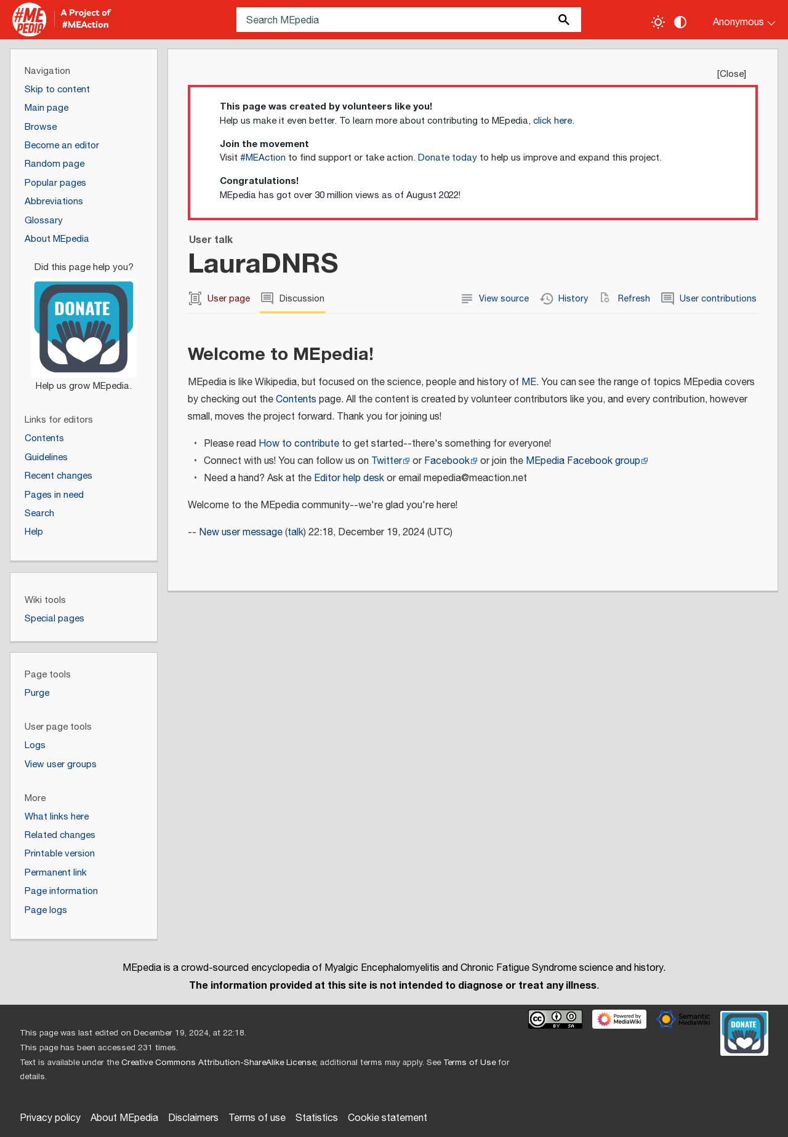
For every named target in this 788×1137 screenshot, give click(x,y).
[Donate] (84, 321)
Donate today (447, 158)
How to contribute (299, 444)
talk (295, 532)
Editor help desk (349, 478)
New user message (241, 532)
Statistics (317, 1118)
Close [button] (732, 74)
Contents (296, 399)
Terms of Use (469, 1062)
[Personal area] (736, 19)
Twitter (386, 461)
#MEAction (263, 158)
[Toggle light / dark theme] (658, 22)
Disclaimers (193, 1118)
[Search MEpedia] (408, 19)
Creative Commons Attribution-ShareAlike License (218, 1062)
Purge (37, 693)
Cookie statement (387, 1118)
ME (528, 382)
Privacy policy (50, 1118)
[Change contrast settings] (680, 22)
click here (552, 121)
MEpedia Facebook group (583, 461)
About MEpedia (124, 1118)
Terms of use (257, 1118)
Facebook (447, 461)
